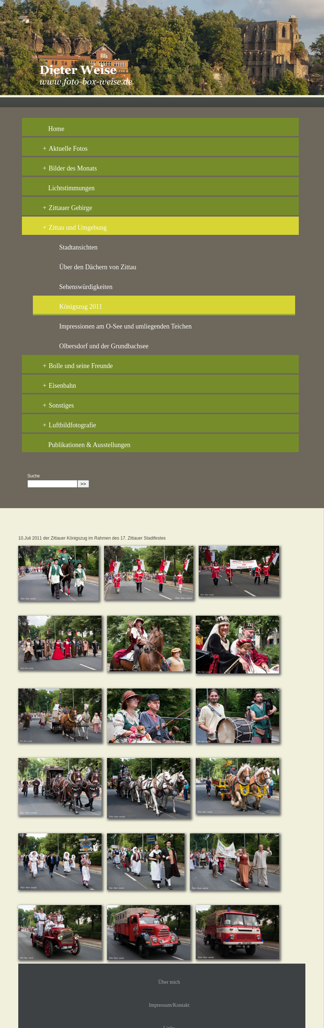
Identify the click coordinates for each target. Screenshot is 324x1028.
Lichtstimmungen (71, 188)
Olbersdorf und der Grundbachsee (103, 346)
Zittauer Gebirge (67, 207)
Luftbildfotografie (69, 425)
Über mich (169, 982)
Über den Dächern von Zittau (97, 267)
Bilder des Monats (70, 168)
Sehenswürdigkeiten (86, 286)
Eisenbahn (59, 385)
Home (56, 128)
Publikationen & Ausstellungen (89, 445)
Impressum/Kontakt (169, 1005)
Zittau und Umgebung (75, 227)
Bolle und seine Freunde (78, 365)
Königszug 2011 (80, 306)
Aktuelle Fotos (65, 148)
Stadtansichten (78, 247)
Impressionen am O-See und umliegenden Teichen (125, 326)
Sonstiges (58, 405)
